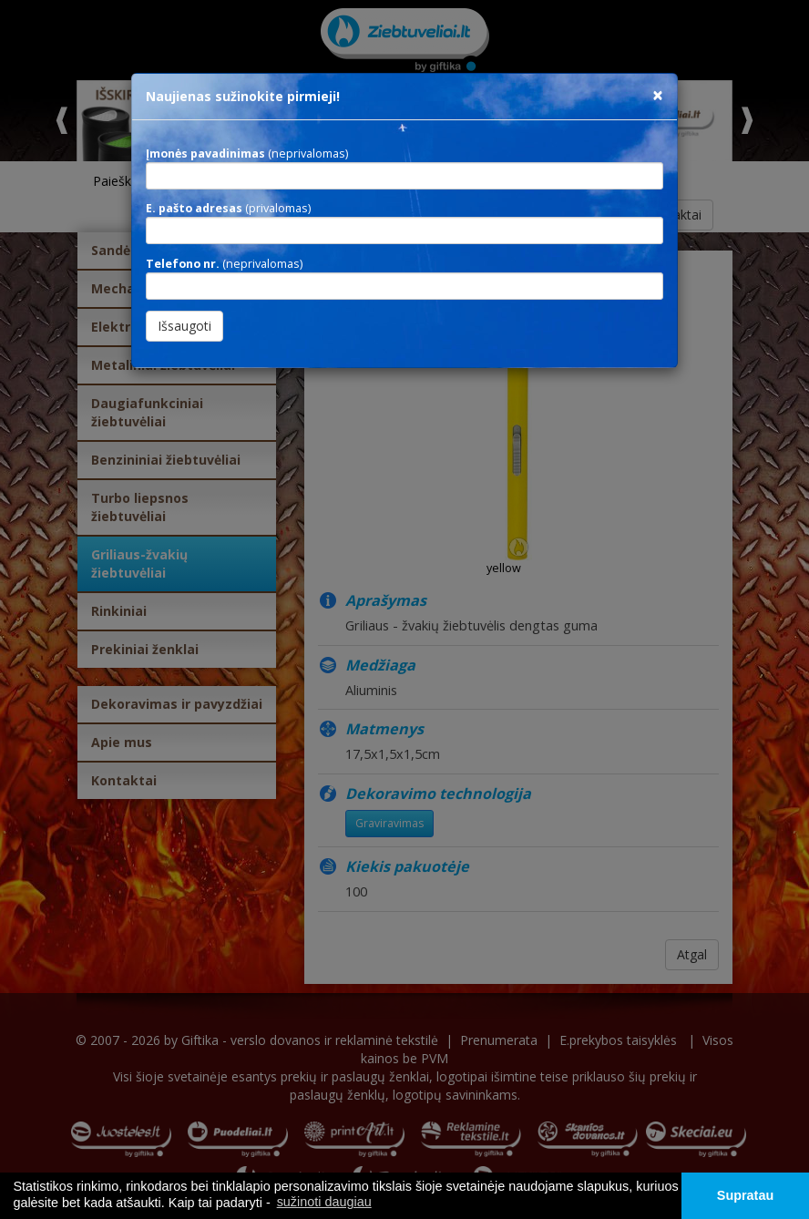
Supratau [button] (745, 1195)
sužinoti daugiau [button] (324, 1201)
